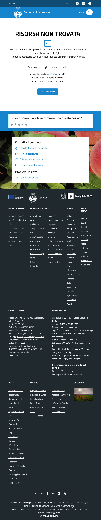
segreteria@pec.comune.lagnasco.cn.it (30, 333)
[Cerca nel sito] (89, 12)
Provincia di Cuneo (38, 394)
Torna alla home (48, 91)
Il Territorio (85, 227)
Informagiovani (73, 274)
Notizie (70, 215)
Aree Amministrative (17, 220)
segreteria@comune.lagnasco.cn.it (29, 336)
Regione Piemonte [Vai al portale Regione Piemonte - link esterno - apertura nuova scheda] (15, 3)
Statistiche (13, 478)
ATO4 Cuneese (36, 415)
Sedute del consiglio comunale (71, 257)
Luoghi (84, 222)
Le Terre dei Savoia (60, 403)
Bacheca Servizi (15, 449)
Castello (70, 232)
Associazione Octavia (61, 394)
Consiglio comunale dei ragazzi (71, 224)
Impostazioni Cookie (17, 465)
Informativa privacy (16, 457)
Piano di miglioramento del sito (16, 411)
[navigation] (5, 12)
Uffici (10, 224)
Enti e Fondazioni (15, 232)
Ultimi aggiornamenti (17, 474)
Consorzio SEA (36, 407)
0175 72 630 (18, 324)
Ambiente (34, 224)
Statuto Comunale (16, 453)
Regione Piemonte (38, 390)
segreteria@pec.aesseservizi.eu (69, 374)
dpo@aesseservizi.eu (67, 371)
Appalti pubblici (36, 236)
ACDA (32, 411)
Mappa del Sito (14, 482)
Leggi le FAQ (13, 419)
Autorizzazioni (36, 241)
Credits (11, 470)
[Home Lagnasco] (33, 12)
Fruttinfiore (35, 403)
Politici (11, 245)
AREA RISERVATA (49, 516)
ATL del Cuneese (59, 398)
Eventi (84, 218)
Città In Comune (63, 505)
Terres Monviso (58, 390)
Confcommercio (58, 411)
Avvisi (69, 303)
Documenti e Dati (16, 228)
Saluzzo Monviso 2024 (61, 407)
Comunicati (71, 299)
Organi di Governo (16, 215)
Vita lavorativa (54, 261)
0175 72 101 (17, 320)
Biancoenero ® (72, 509)
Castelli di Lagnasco (38, 398)
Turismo (51, 257)
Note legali (13, 461)
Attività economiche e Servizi (86, 252)
